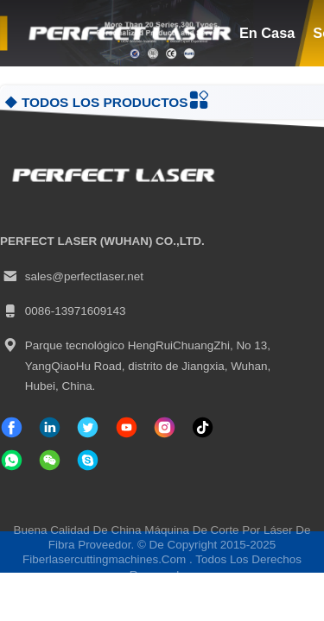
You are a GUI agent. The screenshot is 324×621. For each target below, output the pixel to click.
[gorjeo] (87, 427)
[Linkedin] (49, 427)
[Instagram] (164, 427)
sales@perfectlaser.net (71, 276)
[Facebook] (11, 427)
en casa (267, 33)
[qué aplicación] (11, 460)
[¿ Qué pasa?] (87, 460)
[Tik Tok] (126, 427)
